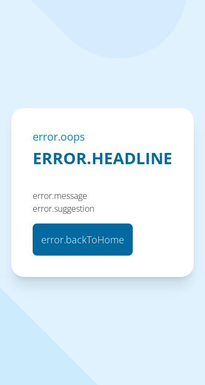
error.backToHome (82, 239)
